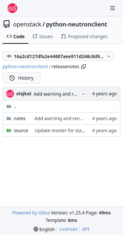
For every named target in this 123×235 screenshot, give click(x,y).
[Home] (12, 8)
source (21, 130)
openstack (27, 24)
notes (20, 118)
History (21, 78)
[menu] (44, 229)
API (85, 229)
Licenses (68, 229)
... (83, 93)
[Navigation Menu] (113, 8)
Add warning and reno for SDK (66, 94)
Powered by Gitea (31, 213)
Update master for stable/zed (66, 130)
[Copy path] (83, 66)
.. (11, 106)
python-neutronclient (76, 24)
